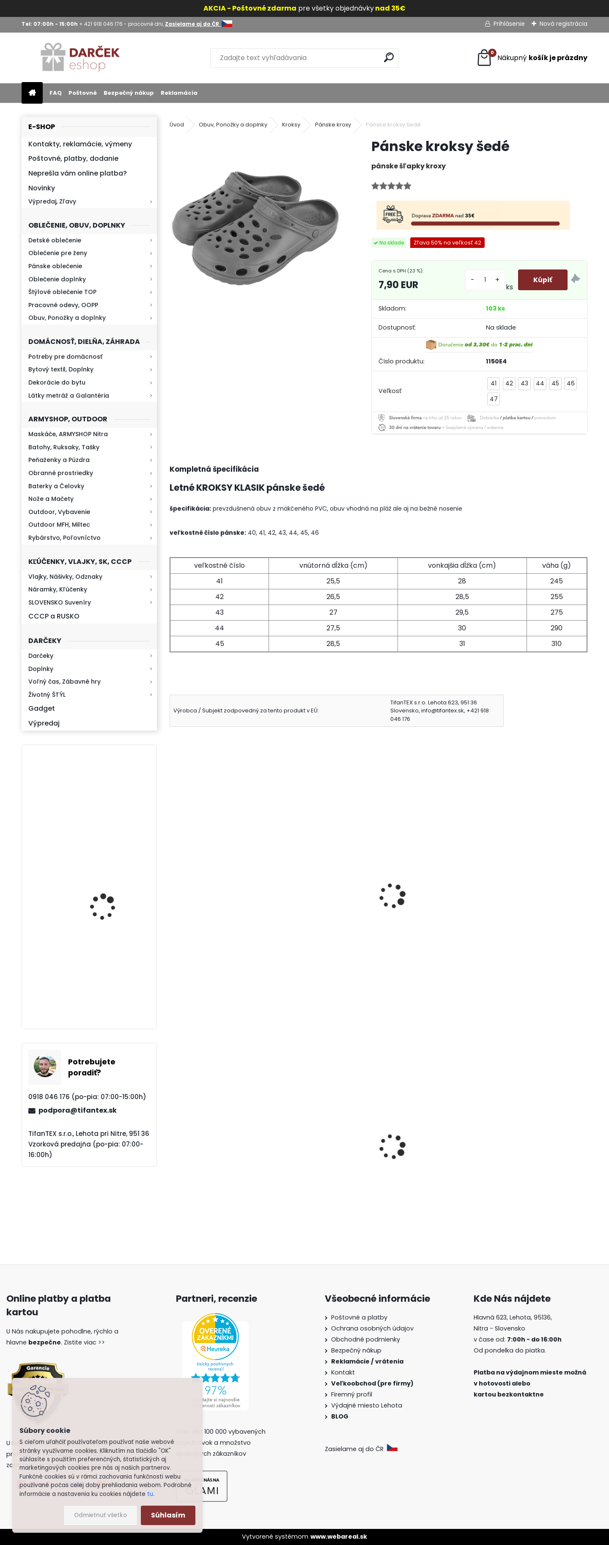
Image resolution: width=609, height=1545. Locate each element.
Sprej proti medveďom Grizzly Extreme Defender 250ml (534, 1168)
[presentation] (173, 884)
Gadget (41, 708)
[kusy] (483, 279)
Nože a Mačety (51, 499)
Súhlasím (168, 1515)
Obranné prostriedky (60, 473)
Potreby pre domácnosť (65, 356)
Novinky (41, 188)
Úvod (177, 125)
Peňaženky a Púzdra (59, 460)
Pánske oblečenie (55, 266)
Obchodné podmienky (365, 1339)
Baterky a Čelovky (56, 486)
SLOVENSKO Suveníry (59, 602)
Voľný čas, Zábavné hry (64, 681)
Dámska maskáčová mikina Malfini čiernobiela (217, 1164)
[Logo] (80, 58)
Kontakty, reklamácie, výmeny (80, 144)
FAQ (55, 93)
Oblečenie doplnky (57, 279)
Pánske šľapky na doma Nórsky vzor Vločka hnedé (323, 892)
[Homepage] (32, 93)
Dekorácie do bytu (56, 382)
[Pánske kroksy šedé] (257, 224)
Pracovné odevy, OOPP (63, 305)
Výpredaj (44, 723)
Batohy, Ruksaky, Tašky (63, 447)
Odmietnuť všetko (100, 1515)
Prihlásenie (509, 23)
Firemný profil (352, 1394)
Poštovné (83, 93)
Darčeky (40, 656)
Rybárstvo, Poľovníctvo (64, 537)
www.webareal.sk (338, 1536)
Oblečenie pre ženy (57, 253)
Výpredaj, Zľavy (52, 201)
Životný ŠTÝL (47, 694)
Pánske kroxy (333, 125)
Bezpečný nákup (129, 93)
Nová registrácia (563, 23)
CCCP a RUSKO (54, 616)
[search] (389, 57)
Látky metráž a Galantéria (68, 395)
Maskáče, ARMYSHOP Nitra (68, 434)
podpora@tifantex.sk (77, 1110)
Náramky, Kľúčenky (57, 589)
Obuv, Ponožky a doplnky (67, 317)
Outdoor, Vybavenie (59, 512)
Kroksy (291, 125)
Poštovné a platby (359, 1317)
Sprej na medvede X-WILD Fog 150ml (429, 1172)
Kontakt (344, 1372)
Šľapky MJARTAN (414, 887)
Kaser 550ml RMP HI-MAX (114, 980)
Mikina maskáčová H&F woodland (112, 813)
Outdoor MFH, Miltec (59, 524)
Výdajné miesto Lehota (366, 1405)
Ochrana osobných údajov (372, 1328)
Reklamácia (179, 93)
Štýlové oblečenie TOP (62, 292)
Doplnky (40, 669)
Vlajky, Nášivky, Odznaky (65, 576)
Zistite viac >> (84, 1342)
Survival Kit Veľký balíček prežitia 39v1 (322, 1146)
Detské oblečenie (54, 240)
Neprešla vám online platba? (77, 173)
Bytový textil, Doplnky (60, 369)
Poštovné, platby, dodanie (73, 158)
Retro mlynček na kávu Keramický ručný (111, 889)
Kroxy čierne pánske (208, 887)
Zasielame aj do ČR (361, 1449)
